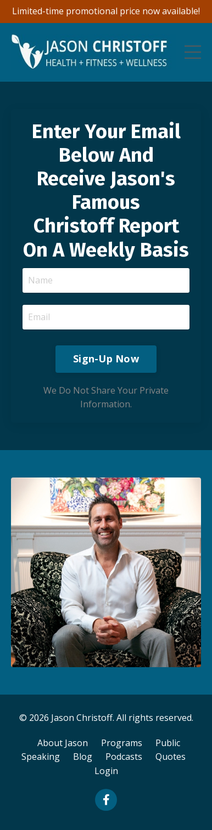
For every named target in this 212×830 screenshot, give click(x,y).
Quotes (170, 757)
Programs (121, 743)
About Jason (62, 743)
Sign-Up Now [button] (106, 358)
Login (106, 771)
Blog (82, 757)
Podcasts (123, 757)
